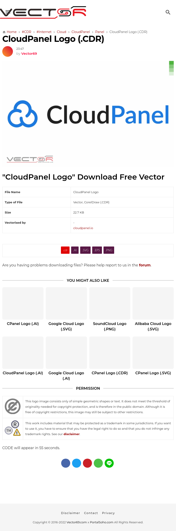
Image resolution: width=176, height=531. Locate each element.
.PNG (109, 250)
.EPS (97, 250)
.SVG (85, 250)
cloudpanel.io (83, 228)
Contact (91, 513)
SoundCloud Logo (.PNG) (109, 326)
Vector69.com (77, 522)
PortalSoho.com (101, 522)
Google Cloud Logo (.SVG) (66, 326)
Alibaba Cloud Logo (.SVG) (153, 326)
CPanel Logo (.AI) (23, 324)
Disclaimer (70, 513)
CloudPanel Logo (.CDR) (53, 39)
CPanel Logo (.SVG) (153, 373)
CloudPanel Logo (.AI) (23, 373)
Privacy (108, 513)
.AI (75, 250)
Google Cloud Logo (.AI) (66, 376)
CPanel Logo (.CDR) (110, 373)
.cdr (65, 250)
